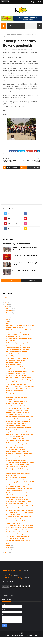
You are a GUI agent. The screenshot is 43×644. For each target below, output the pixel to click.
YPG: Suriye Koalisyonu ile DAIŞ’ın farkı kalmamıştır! (19, 345)
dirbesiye (13, 35)
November (9, 317)
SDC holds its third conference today (11, 576)
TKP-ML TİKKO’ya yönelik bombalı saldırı (25, 262)
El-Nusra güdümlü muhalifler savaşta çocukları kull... (19, 440)
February (8, 554)
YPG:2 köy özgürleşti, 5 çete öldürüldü (16, 486)
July (7, 326)
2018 (6, 306)
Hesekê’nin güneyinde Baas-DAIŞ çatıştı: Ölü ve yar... (20, 377)
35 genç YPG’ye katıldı (12, 362)
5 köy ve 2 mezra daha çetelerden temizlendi (18, 395)
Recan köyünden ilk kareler (13, 371)
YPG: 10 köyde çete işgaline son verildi (16, 390)
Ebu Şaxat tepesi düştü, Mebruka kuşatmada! (17, 458)
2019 (6, 304)
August (8, 323)
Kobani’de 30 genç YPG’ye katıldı (14, 410)
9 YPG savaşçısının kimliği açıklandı (15, 477)
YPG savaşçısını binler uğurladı (14, 525)
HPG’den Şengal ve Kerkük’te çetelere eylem (18, 547)
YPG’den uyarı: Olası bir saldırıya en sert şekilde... (19, 434)
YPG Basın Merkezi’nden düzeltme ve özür (17, 414)
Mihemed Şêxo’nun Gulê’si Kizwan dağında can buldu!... (20, 514)
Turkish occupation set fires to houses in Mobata (15, 578)
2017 (6, 308)
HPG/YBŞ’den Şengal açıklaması (14, 443)
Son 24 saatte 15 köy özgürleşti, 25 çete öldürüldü (19, 516)
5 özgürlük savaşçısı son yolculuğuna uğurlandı (18, 419)
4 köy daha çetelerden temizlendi (15, 334)
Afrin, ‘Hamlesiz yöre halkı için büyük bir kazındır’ (19, 508)
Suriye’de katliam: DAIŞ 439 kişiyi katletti (16, 473)
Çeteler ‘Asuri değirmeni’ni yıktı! (14, 464)
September (9, 321)
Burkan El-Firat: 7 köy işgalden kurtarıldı (16, 347)
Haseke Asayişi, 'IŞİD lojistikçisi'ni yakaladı (16, 250)
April (7, 549)
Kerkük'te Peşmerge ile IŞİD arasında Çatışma (18, 499)
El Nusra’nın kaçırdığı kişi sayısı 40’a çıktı (16, 466)
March (8, 552)
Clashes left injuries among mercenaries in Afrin (15, 580)
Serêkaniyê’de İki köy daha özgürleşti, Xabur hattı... (19, 495)
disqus (29, 174)
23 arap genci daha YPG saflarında (15, 445)
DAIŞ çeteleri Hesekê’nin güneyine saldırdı (17, 338)
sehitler (19, 35)
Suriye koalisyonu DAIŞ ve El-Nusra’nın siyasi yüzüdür (20, 332)
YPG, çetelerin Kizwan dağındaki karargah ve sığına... (20, 532)
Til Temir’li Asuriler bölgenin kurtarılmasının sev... (19, 523)
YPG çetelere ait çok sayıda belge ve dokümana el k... (20, 512)
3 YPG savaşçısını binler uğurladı (14, 453)
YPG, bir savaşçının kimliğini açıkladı (15, 456)
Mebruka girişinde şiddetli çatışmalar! (15, 432)
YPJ (11, 287)
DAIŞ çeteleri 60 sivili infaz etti (14, 421)
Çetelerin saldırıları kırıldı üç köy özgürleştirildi (18, 351)
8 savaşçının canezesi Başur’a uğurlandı (16, 462)
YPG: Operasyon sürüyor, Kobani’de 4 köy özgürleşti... (20, 469)
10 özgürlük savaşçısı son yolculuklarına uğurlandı (19, 490)
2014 (6, 559)
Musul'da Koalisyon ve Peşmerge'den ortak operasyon (20, 360)
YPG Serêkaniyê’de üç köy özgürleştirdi (16, 510)
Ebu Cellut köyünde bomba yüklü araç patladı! (18, 479)
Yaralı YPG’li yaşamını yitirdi (13, 529)
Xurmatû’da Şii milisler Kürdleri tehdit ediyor (17, 475)
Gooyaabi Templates (32, 642)
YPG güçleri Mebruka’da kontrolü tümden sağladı (19, 425)
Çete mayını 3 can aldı (11, 406)
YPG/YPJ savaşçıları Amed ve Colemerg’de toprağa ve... (21, 386)
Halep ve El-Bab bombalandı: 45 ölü (15, 369)
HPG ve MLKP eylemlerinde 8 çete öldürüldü (18, 447)
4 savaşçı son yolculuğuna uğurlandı (15, 527)
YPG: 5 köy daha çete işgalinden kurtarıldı (17, 364)
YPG (23, 35)
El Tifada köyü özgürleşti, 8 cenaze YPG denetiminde (20, 336)
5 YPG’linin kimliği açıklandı (13, 521)
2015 (6, 313)
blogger (23, 174)
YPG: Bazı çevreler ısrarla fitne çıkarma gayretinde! (19, 460)
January (8, 556)
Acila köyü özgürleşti (11, 399)
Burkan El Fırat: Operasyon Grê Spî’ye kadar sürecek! (20, 393)
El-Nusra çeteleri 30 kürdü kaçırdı (15, 503)
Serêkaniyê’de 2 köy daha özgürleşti (15, 380)
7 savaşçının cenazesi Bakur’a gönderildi (16, 540)
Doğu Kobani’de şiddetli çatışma (14, 388)
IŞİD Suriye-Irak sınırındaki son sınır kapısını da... (19, 501)
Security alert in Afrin (7, 582)
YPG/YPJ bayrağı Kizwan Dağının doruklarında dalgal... (20, 534)
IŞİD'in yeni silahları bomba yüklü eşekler (16, 358)
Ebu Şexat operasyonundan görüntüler (16, 430)
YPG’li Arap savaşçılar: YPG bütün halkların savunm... (20, 519)
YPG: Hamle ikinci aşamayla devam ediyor (17, 417)
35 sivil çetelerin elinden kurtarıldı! (15, 482)
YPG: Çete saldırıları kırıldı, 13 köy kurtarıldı (17, 340)
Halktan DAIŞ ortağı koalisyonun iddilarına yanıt (18, 353)
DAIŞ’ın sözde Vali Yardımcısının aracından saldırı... (19, 436)
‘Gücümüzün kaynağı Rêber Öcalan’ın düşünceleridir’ (20, 488)
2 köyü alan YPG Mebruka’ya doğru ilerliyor (17, 438)
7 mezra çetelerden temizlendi (14, 397)
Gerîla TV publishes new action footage (12, 584)
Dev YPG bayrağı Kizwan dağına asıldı (15, 492)
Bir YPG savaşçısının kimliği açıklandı (15, 367)
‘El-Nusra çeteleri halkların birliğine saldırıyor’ (18, 373)
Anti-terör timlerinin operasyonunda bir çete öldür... (20, 423)
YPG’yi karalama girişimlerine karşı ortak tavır (18, 349)
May (7, 330)
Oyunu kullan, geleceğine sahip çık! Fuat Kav (17, 356)
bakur (8, 35)
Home (4, 35)
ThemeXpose (14, 642)
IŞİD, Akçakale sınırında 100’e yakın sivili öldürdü (18, 384)
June (7, 328)
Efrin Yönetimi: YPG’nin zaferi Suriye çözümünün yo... (20, 536)
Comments (32, 287)
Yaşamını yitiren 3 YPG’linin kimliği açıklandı (17, 542)
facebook (36, 174)
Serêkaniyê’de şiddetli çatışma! (14, 343)
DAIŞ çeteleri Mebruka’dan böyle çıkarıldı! (17, 403)
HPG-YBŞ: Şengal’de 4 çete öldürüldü (16, 484)
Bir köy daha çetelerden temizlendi (15, 375)
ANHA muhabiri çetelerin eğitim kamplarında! (18, 471)
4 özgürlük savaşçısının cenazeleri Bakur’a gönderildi (20, 401)
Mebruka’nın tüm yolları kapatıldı (14, 451)
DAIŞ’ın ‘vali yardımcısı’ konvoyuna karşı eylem (18, 449)
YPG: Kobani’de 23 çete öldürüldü (15, 545)
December (9, 315)
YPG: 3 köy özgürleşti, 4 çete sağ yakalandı (17, 506)
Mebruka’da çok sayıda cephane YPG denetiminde (19, 412)
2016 (6, 311)
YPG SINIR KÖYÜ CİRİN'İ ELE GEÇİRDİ (16, 382)
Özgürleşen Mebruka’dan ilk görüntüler (16, 408)
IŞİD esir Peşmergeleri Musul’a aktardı (24, 277)
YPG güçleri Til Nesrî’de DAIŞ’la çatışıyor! (17, 538)
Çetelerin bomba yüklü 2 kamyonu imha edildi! (18, 427)
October (8, 319)
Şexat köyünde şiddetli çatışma (14, 497)
